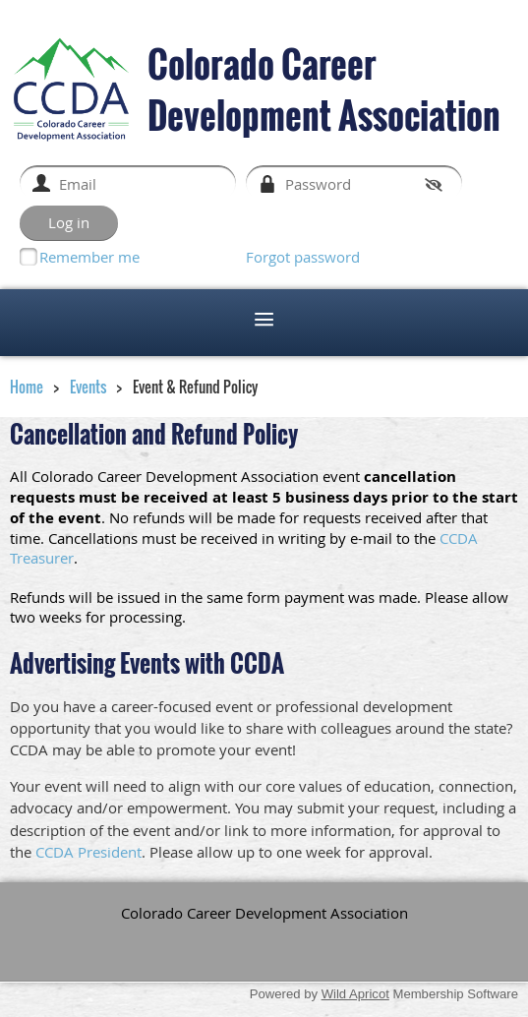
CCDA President (88, 852)
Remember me (89, 257)
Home (26, 386)
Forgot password (303, 257)
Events (88, 386)
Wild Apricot (355, 994)
